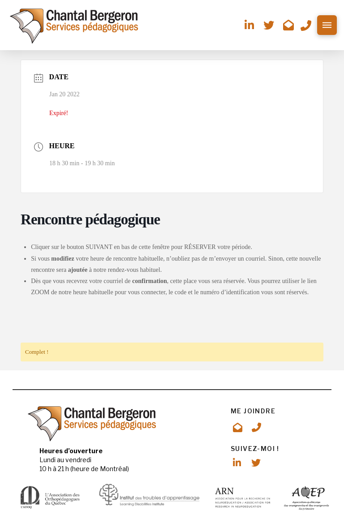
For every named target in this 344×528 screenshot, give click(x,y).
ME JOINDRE (253, 411)
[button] (327, 25)
